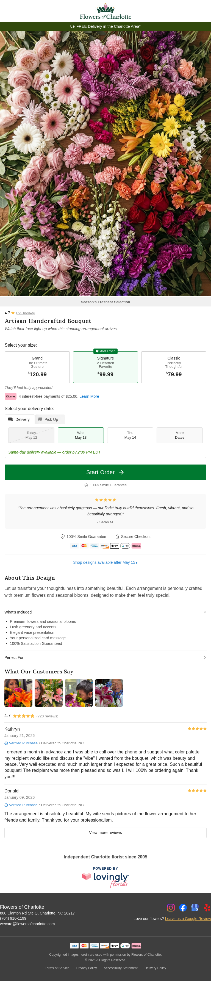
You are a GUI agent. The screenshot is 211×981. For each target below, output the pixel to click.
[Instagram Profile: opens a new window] (171, 907)
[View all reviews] (20, 313)
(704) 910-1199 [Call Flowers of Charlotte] (13, 918)
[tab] (20, 419)
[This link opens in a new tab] (105, 877)
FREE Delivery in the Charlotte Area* (108, 26)
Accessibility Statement (120, 968)
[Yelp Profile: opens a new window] (207, 907)
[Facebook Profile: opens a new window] (183, 907)
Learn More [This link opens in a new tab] (89, 396)
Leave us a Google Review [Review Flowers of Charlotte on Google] (188, 918)
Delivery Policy (155, 968)
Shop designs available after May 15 (105, 562)
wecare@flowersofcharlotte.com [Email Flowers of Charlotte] (27, 924)
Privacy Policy (86, 968)
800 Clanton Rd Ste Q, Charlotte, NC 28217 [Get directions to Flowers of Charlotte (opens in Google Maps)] (37, 913)
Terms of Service (57, 968)
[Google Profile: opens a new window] (195, 907)
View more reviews (105, 832)
